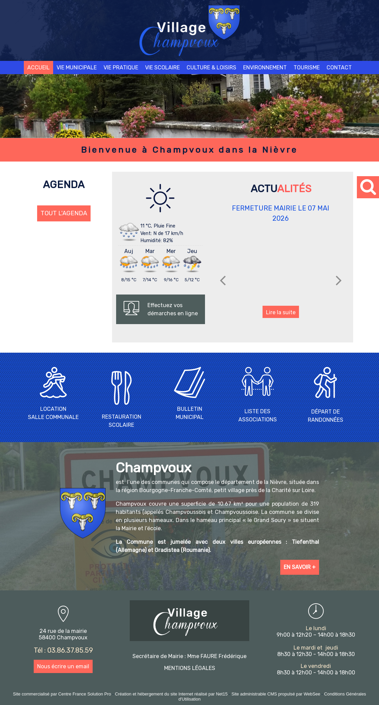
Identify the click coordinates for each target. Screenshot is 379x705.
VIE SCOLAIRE (162, 67)
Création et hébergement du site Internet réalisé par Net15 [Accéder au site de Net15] (171, 693)
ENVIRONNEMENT (265, 67)
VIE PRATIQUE (121, 67)
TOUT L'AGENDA (64, 213)
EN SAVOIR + (300, 567)
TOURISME (307, 67)
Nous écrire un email (63, 666)
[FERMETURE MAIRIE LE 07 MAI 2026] (280, 265)
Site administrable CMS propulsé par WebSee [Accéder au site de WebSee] (276, 693)
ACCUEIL (38, 67)
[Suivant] (339, 280)
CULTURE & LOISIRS (211, 67)
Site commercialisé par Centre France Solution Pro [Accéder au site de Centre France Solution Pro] (62, 693)
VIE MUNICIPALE (77, 67)
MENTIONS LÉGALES (189, 668)
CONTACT (339, 67)
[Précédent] (223, 280)
